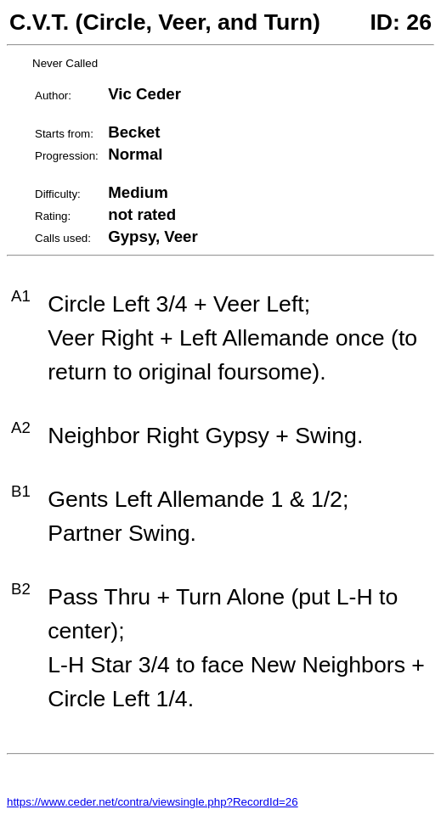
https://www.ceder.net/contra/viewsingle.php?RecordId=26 (152, 801)
